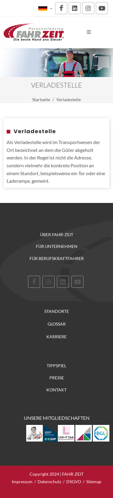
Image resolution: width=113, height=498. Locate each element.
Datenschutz (49, 481)
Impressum (22, 481)
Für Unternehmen (56, 246)
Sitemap (93, 481)
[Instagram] (88, 8)
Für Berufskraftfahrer (57, 258)
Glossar (57, 324)
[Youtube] (102, 8)
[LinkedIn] (75, 8)
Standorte (56, 311)
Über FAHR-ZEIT (56, 234)
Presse (56, 377)
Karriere (56, 336)
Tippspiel (56, 365)
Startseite (41, 99)
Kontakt (56, 389)
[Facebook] (61, 8)
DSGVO (73, 481)
